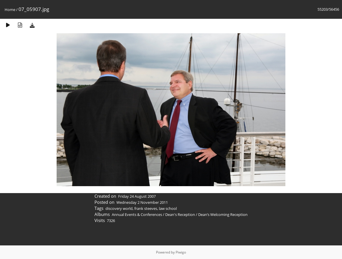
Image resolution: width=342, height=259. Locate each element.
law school (168, 208)
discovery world (119, 208)
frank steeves (145, 208)
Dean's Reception (180, 214)
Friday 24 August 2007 (137, 196)
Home (10, 9)
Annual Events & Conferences (137, 214)
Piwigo (181, 252)
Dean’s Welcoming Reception (223, 214)
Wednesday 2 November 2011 (142, 202)
